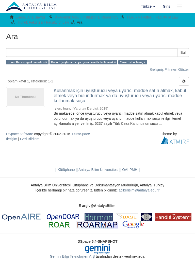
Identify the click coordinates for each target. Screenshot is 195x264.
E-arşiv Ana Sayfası (30, 17)
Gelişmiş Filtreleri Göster (169, 69)
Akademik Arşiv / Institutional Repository (86, 17)
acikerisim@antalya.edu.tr (139, 190)
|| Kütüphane (65, 170)
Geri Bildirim (29, 139)
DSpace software (19, 134)
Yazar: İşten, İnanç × (132, 62)
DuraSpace (81, 134)
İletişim (11, 139)
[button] (148, 6)
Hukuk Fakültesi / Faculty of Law (152, 17)
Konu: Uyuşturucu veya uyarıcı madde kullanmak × (83, 62)
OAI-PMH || (130, 170)
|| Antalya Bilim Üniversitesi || (98, 170)
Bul (183, 52)
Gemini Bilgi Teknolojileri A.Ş (72, 256)
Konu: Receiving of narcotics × (27, 62)
